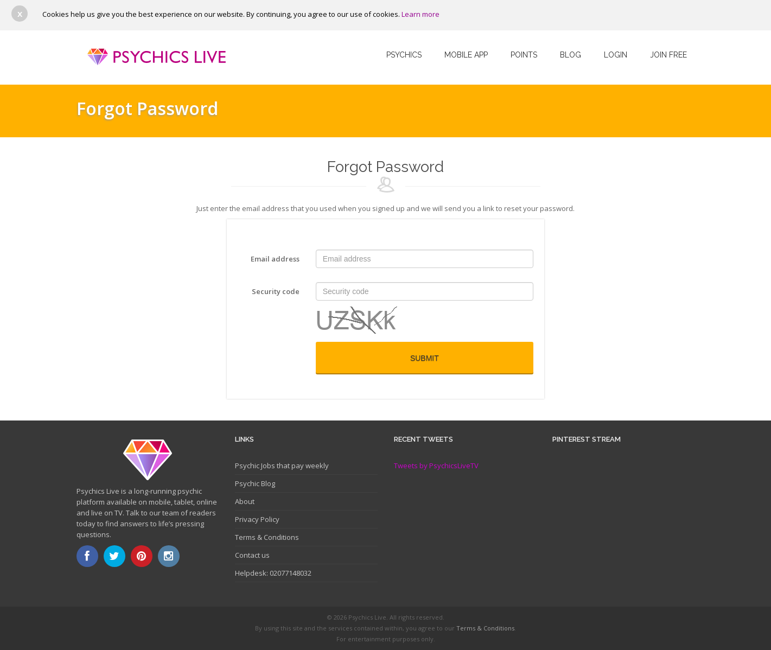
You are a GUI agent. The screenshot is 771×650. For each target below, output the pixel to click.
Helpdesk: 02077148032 (273, 573)
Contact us (252, 555)
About (244, 501)
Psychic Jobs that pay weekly (282, 465)
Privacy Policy (257, 519)
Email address (275, 259)
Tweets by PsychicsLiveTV (436, 465)
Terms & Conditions (267, 537)
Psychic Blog (255, 483)
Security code (276, 291)
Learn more (420, 14)
